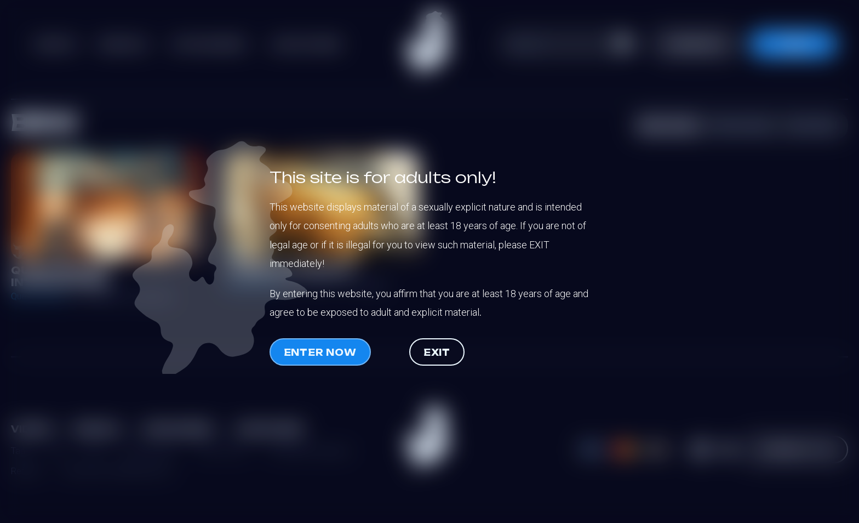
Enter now (320, 352)
